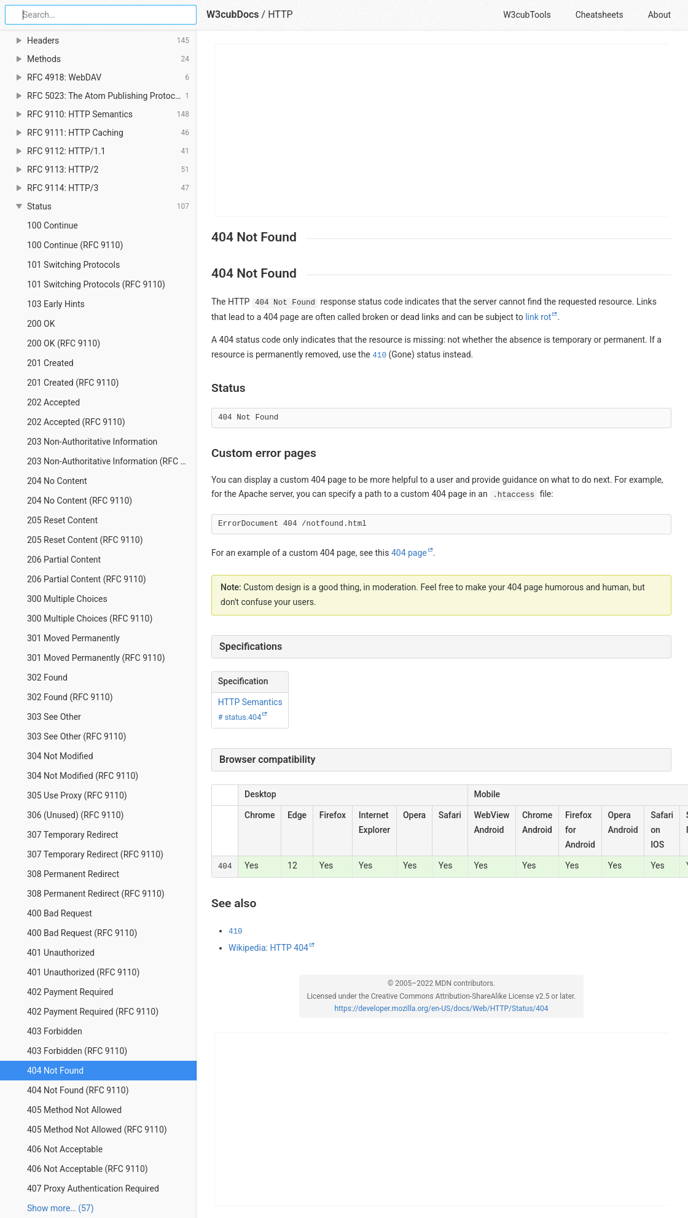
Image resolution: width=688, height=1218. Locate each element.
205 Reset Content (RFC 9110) (85, 540)
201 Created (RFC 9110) (73, 383)
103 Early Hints (56, 304)
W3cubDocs (232, 14)
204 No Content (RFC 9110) (79, 501)
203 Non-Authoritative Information (92, 442)
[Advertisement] (442, 130)
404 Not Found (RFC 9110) (78, 1090)
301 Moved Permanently (73, 638)
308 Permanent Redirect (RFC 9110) (96, 894)
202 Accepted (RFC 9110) (76, 422)
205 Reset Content (62, 520)
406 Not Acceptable (65, 1149)
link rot (538, 317)
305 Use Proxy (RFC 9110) (77, 795)
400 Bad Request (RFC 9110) (82, 933)
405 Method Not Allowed (74, 1110)
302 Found (47, 677)
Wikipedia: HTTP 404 (268, 948)
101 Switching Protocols (73, 265)
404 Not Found (55, 1071)
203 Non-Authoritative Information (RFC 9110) (112, 461)
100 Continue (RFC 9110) (75, 245)
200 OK (41, 324)
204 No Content (57, 481)
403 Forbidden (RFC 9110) (77, 1051)
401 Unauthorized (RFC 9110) (83, 972)
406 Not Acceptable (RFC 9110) (87, 1169)
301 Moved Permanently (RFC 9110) (96, 658)
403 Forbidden (54, 1031)
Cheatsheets (600, 15)
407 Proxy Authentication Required (93, 1188)
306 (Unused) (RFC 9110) (75, 815)
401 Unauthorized (61, 953)
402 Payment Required (70, 992)
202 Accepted (53, 402)
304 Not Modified (60, 756)
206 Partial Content (64, 559)
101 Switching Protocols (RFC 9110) (96, 284)
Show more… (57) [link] (60, 1208)
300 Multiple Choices (67, 599)
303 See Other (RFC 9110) (76, 736)
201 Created (50, 363)
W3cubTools (526, 15)
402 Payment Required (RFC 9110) (92, 1012)
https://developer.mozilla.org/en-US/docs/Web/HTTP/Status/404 (441, 1008)
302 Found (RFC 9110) (70, 697)
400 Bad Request (59, 913)
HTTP (280, 14)
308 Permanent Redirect (73, 874)
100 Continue (52, 225)
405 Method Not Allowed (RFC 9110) (97, 1129)
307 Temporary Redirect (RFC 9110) (95, 854)
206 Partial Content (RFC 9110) (86, 579)
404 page (409, 553)
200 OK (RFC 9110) (63, 343)
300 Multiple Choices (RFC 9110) (89, 618)
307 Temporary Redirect (72, 835)
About (659, 15)
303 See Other (54, 717)
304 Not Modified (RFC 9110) (82, 776)
